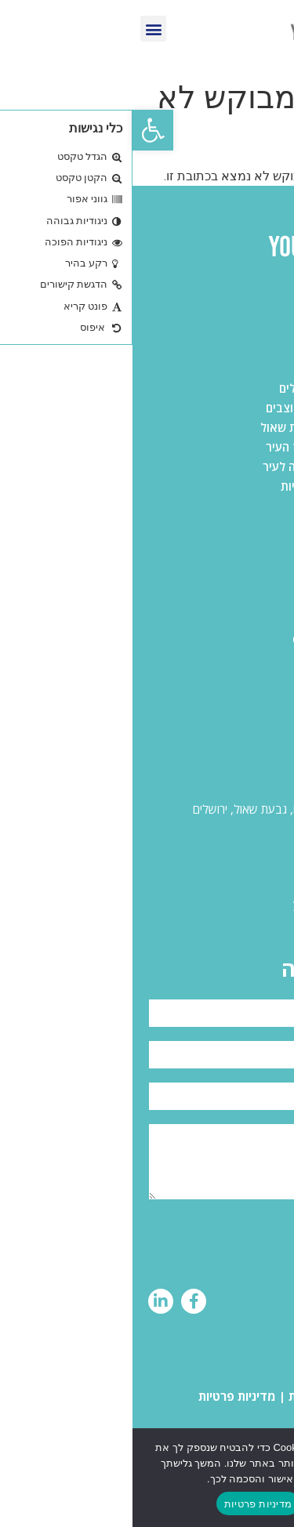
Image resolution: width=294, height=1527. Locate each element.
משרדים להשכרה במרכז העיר (205, 447)
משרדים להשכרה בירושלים (212, 388)
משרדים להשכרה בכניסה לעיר (204, 466)
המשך (196, 1504)
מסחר (264, 621)
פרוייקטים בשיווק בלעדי (219, 640)
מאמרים (258, 679)
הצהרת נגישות (192, 1396)
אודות (263, 660)
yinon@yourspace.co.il (219, 903)
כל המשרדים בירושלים (223, 368)
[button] (20, 130)
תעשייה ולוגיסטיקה (231, 601)
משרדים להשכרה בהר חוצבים (205, 407)
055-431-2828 (238, 856)
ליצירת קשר (248, 699)
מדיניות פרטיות (104, 1396)
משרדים (258, 581)
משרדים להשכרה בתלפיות (213, 486)
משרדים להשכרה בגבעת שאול (203, 427)
